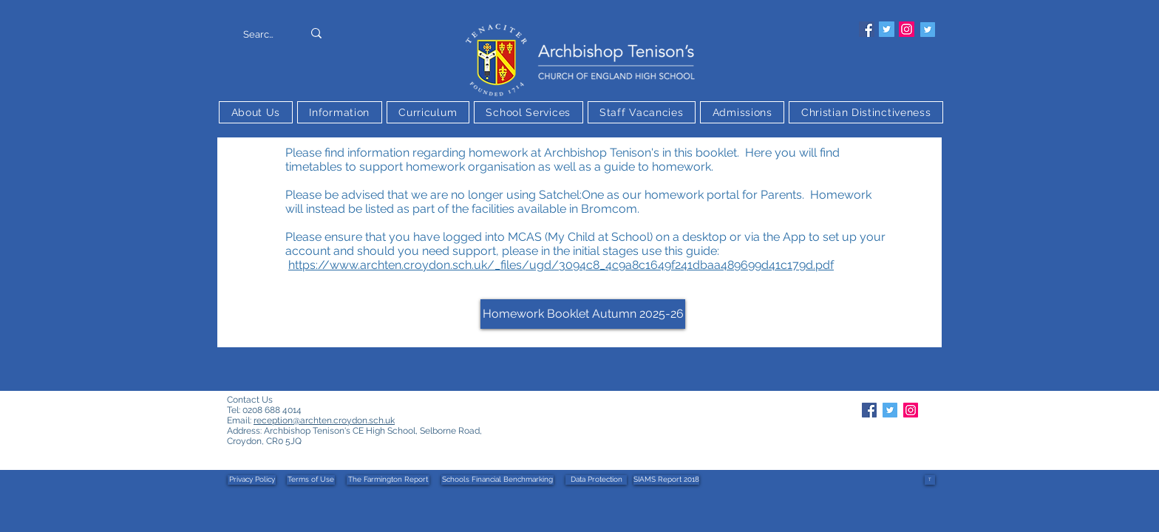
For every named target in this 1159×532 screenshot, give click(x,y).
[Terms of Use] (311, 480)
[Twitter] (886, 29)
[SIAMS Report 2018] (666, 480)
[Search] (258, 34)
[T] (930, 480)
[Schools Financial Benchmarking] (497, 480)
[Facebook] (866, 29)
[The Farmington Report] (388, 480)
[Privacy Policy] (252, 480)
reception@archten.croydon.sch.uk (324, 420)
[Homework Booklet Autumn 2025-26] (582, 314)
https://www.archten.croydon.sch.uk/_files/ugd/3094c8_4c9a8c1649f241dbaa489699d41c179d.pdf (561, 265)
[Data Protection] (596, 480)
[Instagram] (906, 29)
